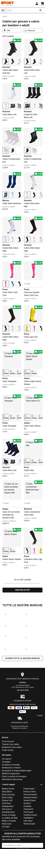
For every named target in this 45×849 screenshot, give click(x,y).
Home (4, 16)
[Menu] (3, 10)
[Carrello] (43, 4)
